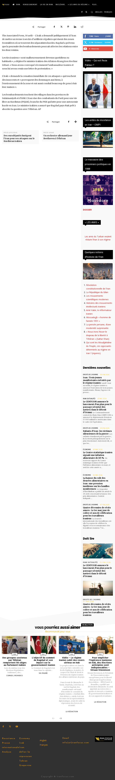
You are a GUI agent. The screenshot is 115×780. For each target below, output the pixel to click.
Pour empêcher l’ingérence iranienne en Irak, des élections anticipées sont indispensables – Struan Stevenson (100, 663)
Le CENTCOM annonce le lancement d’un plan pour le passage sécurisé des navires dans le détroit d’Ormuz (97, 407)
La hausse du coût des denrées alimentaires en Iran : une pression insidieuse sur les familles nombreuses (96, 483)
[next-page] (60, 718)
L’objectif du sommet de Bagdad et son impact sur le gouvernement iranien (43, 661)
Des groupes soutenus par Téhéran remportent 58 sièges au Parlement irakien (14, 661)
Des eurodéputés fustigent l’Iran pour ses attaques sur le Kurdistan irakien (19, 138)
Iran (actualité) (89, 398)
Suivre (108, 42)
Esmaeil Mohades (15, 676)
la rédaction (72, 712)
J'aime (108, 36)
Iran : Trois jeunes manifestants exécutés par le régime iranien (97, 380)
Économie (87, 449)
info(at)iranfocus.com (75, 743)
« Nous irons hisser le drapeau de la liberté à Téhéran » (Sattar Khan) (97, 335)
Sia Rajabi (43, 673)
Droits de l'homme (90, 374)
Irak (14, 654)
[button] (92, 12)
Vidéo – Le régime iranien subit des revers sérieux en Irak (71, 660)
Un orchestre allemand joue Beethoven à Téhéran (57, 137)
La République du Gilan (97, 292)
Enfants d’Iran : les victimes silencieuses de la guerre (97, 432)
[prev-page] (53, 718)
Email (65, 738)
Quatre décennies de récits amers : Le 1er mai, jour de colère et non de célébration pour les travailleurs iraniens (97, 513)
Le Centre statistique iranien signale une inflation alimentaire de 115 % (97, 455)
